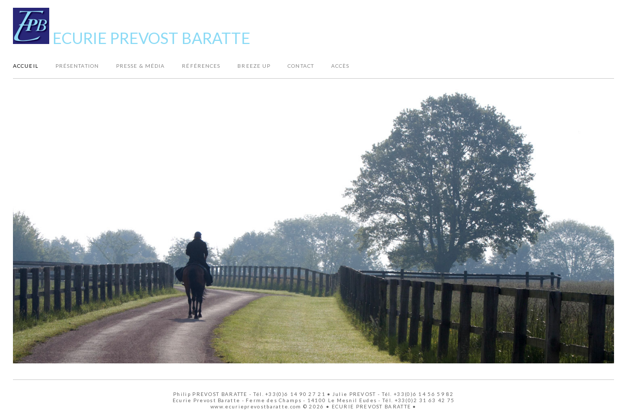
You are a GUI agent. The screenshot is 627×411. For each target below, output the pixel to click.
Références (201, 65)
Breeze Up (253, 65)
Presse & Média (140, 65)
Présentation (77, 65)
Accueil (25, 65)
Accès (340, 65)
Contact (301, 65)
